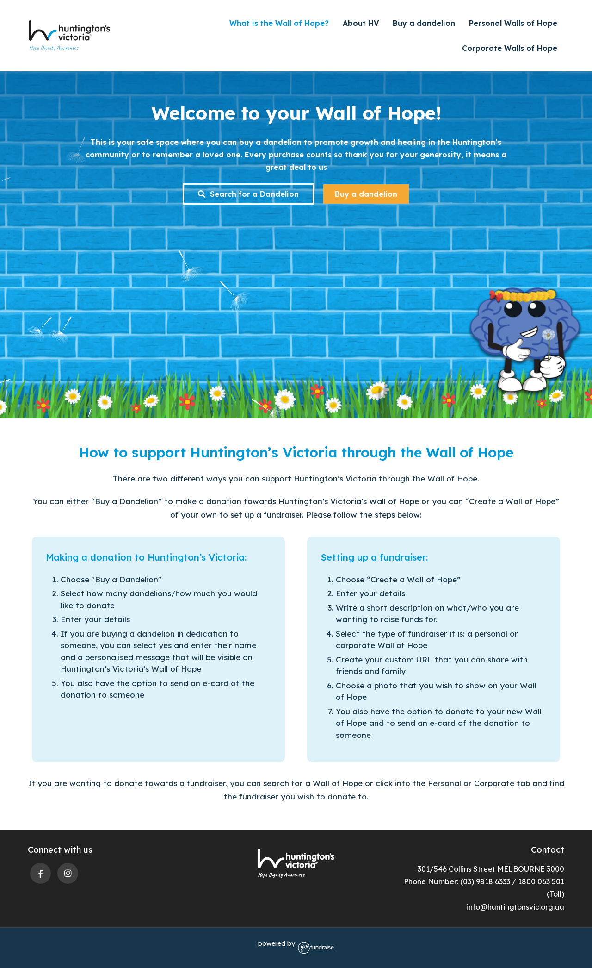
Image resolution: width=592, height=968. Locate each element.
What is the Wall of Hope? (279, 23)
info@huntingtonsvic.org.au (515, 907)
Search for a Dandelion (248, 194)
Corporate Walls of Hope (509, 48)
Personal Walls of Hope (513, 23)
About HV (361, 23)
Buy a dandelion (424, 23)
